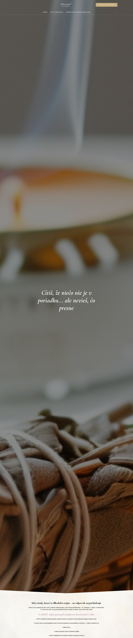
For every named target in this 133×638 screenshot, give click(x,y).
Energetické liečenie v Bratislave (78, 12)
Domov (45, 12)
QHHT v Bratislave (56, 12)
